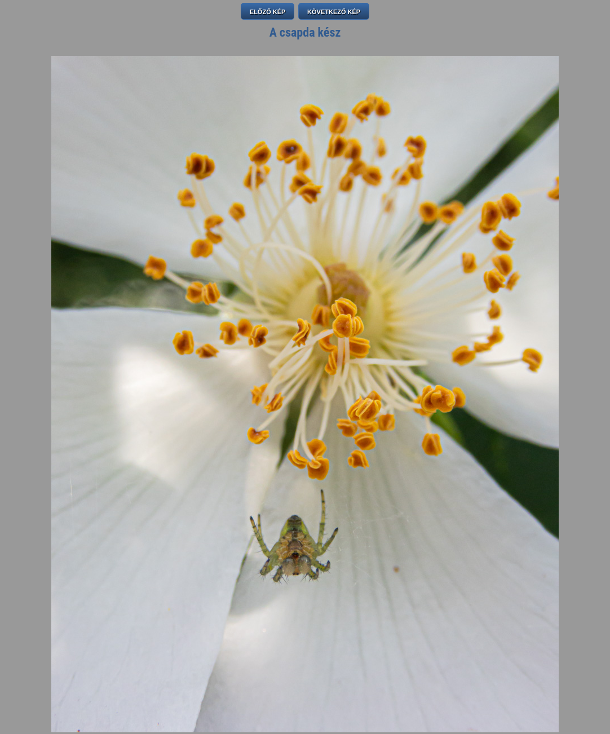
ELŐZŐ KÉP (268, 11)
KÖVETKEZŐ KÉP (333, 11)
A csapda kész (305, 32)
